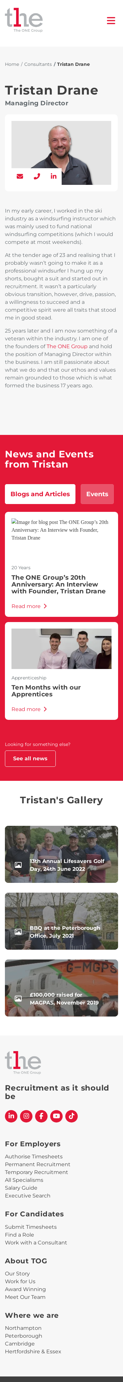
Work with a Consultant (36, 1243)
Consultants (38, 64)
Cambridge (20, 1344)
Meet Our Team (25, 1297)
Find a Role (19, 1235)
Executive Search (28, 1196)
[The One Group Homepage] (56, 21)
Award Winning (25, 1289)
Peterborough (23, 1336)
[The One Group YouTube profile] (56, 1116)
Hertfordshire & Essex (33, 1351)
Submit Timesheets (31, 1227)
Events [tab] (97, 494)
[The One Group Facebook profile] (41, 1116)
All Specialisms (24, 1180)
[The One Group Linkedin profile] (11, 1116)
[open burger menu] (111, 20)
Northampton (23, 1328)
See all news (30, 758)
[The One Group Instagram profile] (26, 1116)
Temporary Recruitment (36, 1172)
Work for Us (20, 1281)
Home (12, 64)
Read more (29, 606)
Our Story (17, 1274)
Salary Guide (21, 1188)
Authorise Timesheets (34, 1156)
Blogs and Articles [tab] (40, 494)
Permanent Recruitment (38, 1164)
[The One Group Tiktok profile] (71, 1116)
